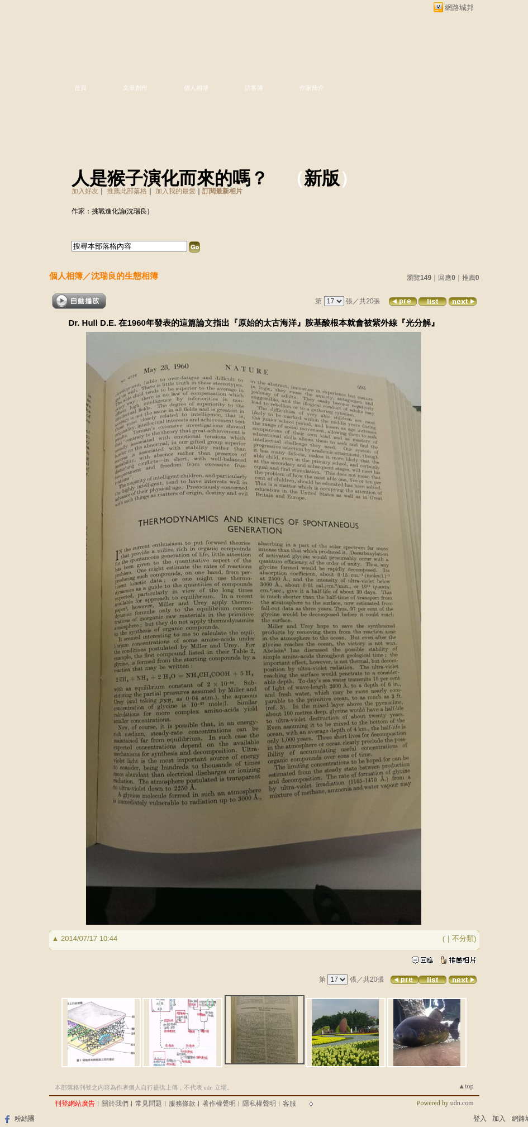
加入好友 (85, 191)
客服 (289, 1103)
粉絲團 (25, 1119)
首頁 (80, 87)
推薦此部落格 (127, 191)
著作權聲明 (219, 1103)
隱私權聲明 (259, 1103)
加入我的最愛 (175, 191)
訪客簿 (254, 87)
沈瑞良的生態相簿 (124, 275)
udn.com (462, 1103)
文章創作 (135, 87)
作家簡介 (311, 87)
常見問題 (148, 1103)
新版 (322, 178)
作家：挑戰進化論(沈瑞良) (111, 211)
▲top (465, 1086)
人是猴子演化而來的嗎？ (170, 178)
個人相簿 (196, 87)
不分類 (463, 938)
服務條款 (182, 1103)
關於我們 (115, 1103)
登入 (480, 1119)
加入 (499, 1119)
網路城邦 (459, 7)
